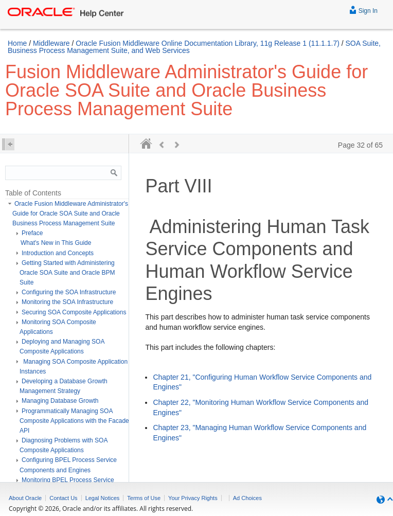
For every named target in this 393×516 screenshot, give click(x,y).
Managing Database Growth (60, 400)
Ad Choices (247, 498)
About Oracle (25, 498)
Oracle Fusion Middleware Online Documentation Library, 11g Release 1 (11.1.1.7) (208, 43)
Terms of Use (143, 498)
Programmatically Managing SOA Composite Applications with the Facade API (74, 420)
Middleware (51, 43)
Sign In (363, 9)
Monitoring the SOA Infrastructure (67, 302)
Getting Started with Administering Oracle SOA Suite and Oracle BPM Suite (67, 272)
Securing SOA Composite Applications (74, 312)
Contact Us (63, 498)
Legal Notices (102, 498)
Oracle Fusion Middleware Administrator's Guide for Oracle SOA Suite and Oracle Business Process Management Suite (70, 213)
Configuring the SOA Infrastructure (69, 292)
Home (17, 43)
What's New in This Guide (56, 242)
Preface (32, 233)
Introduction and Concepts (58, 253)
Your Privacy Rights (193, 498)
